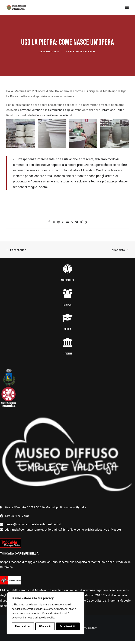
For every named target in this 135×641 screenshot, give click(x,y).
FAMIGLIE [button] (67, 304)
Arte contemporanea (82, 51)
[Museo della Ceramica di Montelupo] (16, 7)
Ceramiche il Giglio (60, 110)
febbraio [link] (89, 595)
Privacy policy (90, 628)
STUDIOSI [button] (67, 353)
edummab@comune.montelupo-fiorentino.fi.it (35, 529)
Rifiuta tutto (45, 626)
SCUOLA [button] (67, 329)
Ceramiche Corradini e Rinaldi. (55, 115)
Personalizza (23, 626)
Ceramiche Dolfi (111, 110)
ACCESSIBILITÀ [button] (67, 280)
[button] (49, 222)
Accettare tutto (68, 626)
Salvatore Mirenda (30, 110)
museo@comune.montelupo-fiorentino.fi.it (33, 524)
